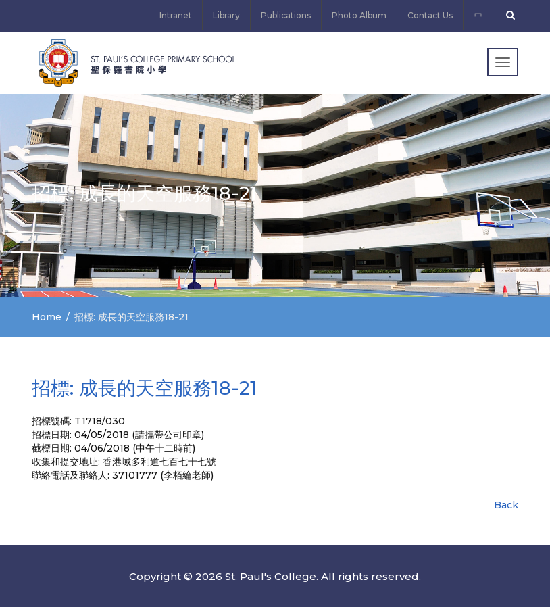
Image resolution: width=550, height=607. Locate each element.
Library (226, 15)
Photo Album (359, 15)
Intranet (175, 15)
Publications (286, 15)
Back (506, 505)
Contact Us (430, 15)
